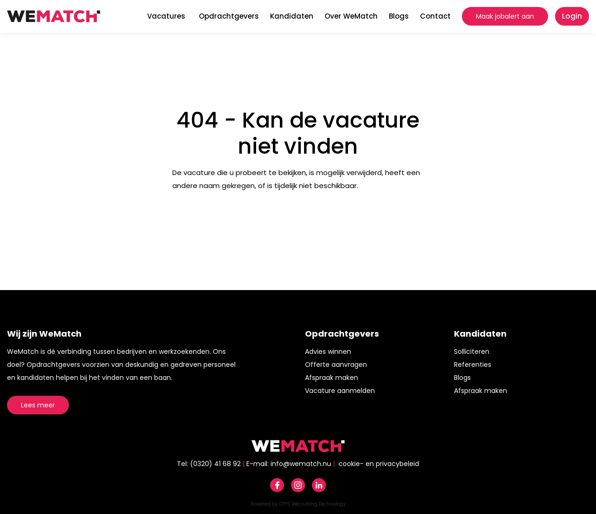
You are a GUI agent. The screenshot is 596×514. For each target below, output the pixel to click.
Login (572, 16)
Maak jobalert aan (505, 16)
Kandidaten (291, 16)
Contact (435, 16)
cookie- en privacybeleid (379, 463)
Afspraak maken (331, 377)
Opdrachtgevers (229, 16)
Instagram (298, 485)
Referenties (472, 364)
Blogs (399, 16)
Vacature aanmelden (340, 390)
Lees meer (38, 405)
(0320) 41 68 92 (215, 463)
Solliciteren (471, 351)
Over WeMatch (351, 16)
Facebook (277, 485)
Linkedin (319, 485)
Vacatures (166, 16)
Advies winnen (328, 351)
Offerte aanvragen (336, 364)
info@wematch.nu (301, 463)
